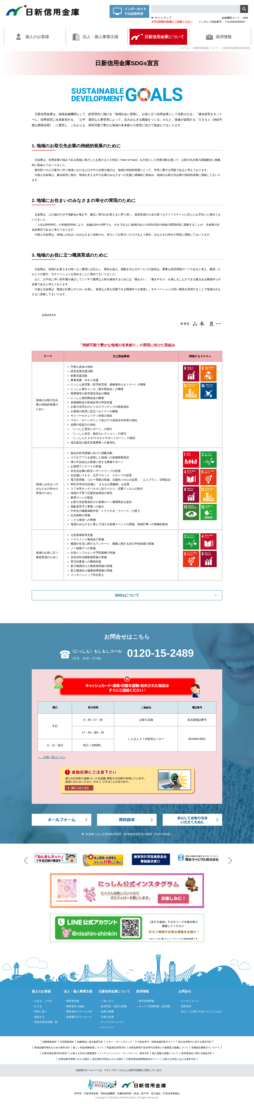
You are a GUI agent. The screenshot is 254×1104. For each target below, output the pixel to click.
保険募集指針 (49, 1041)
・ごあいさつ (106, 1000)
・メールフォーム (188, 1000)
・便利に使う (39, 1011)
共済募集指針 (67, 1041)
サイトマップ (161, 17)
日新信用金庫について (205, 48)
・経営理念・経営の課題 (112, 1006)
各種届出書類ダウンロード (205, 1047)
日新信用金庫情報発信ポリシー (143, 1059)
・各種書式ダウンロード (78, 1016)
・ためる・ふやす (42, 1000)
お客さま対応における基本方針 (179, 1059)
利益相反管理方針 (116, 1047)
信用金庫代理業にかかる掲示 (73, 1059)
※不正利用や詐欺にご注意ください (171, 21)
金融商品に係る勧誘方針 (90, 1041)
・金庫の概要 (106, 1011)
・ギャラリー (106, 1027)
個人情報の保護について (165, 1053)
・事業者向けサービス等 (78, 1011)
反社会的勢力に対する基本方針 (195, 1041)
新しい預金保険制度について (88, 1047)
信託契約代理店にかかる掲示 (107, 1059)
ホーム (185, 48)
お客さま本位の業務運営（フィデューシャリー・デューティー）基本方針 (109, 1053)
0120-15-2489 (160, 653)
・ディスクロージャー (111, 1022)
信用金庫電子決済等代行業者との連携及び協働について (158, 1047)
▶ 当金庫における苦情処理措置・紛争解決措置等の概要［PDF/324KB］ (127, 834)
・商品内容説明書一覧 (45, 1022)
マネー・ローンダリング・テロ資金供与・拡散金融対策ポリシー (140, 1041)
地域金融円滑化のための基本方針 (52, 1047)
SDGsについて (127, 595)
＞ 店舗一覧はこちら (51, 757)
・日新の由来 (106, 1016)
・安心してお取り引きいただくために (200, 1011)
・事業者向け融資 (74, 1006)
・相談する (38, 1016)
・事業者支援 (71, 1000)
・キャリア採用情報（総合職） (154, 1006)
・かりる (37, 1006)
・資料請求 (184, 1006)
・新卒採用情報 (145, 1000)
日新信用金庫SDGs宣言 (54, 1053)
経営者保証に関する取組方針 (196, 1053)
